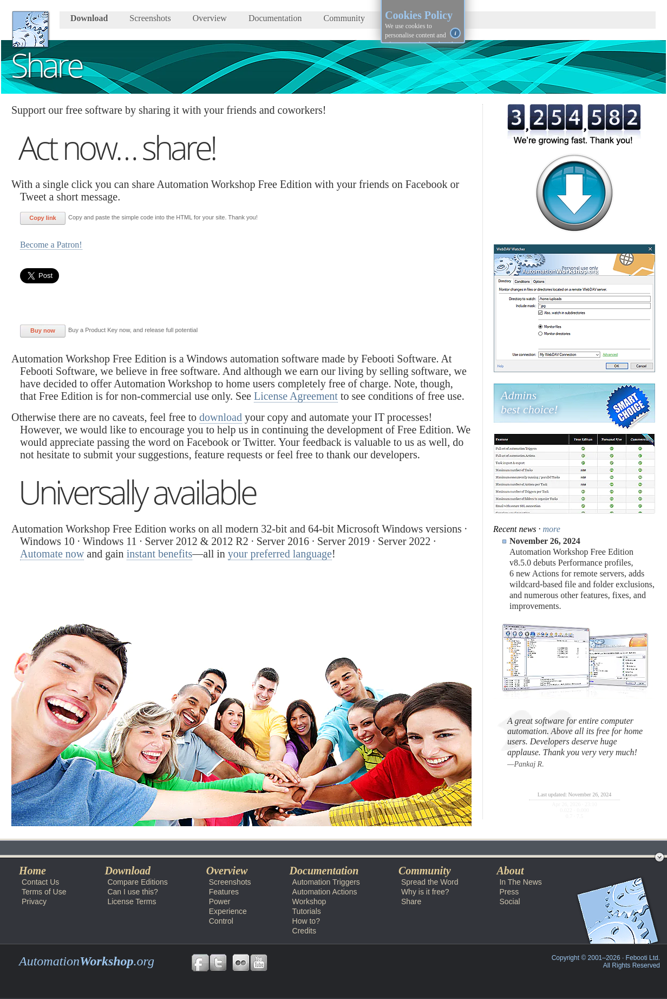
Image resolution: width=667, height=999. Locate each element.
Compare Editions (137, 882)
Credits (304, 930)
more (551, 529)
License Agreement (296, 396)
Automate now (52, 554)
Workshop (309, 901)
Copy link (42, 218)
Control (221, 921)
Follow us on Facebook (200, 962)
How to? (306, 921)
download (220, 417)
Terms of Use (44, 891)
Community (344, 18)
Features (224, 891)
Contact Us (40, 882)
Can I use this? (132, 891)
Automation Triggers (326, 882)
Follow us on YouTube (258, 962)
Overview (210, 18)
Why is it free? (425, 891)
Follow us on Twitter (218, 962)
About (510, 871)
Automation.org (86, 961)
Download (89, 18)
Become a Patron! (51, 244)
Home (32, 871)
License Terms (131, 901)
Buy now (42, 330)
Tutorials (306, 911)
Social (509, 901)
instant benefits (160, 554)
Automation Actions (324, 891)
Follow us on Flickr (241, 962)
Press (509, 891)
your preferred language (280, 554)
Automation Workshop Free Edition (75, 848)
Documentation (275, 18)
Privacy (34, 901)
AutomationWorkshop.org (30, 29)
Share (411, 901)
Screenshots (150, 18)
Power (220, 901)
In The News (520, 882)
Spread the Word (430, 882)
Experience (228, 911)
